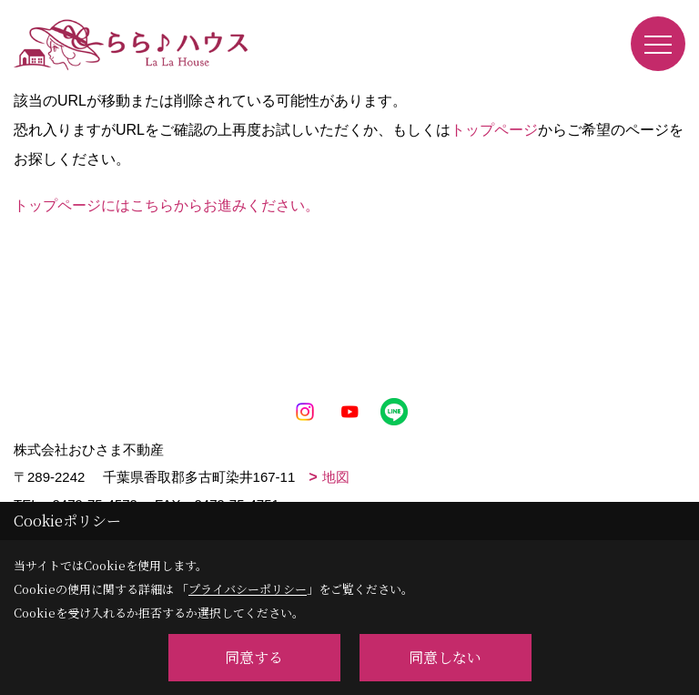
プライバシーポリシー (247, 589)
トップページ (494, 130)
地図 (336, 477)
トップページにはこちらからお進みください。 (166, 205)
